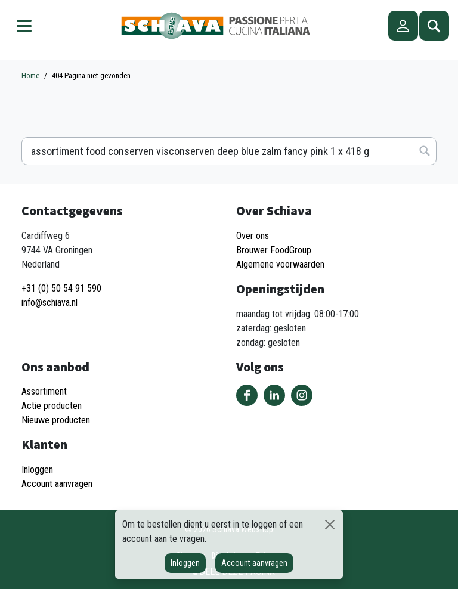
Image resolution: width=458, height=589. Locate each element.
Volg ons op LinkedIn (274, 395)
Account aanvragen (254, 563)
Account (403, 26)
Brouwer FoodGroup (273, 250)
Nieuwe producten (55, 420)
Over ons (252, 235)
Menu (24, 26)
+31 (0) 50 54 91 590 (61, 288)
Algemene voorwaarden (280, 264)
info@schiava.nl (49, 302)
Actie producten (51, 405)
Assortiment (44, 391)
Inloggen (185, 563)
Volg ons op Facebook (247, 395)
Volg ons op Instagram (301, 395)
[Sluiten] (330, 524)
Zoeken (434, 26)
